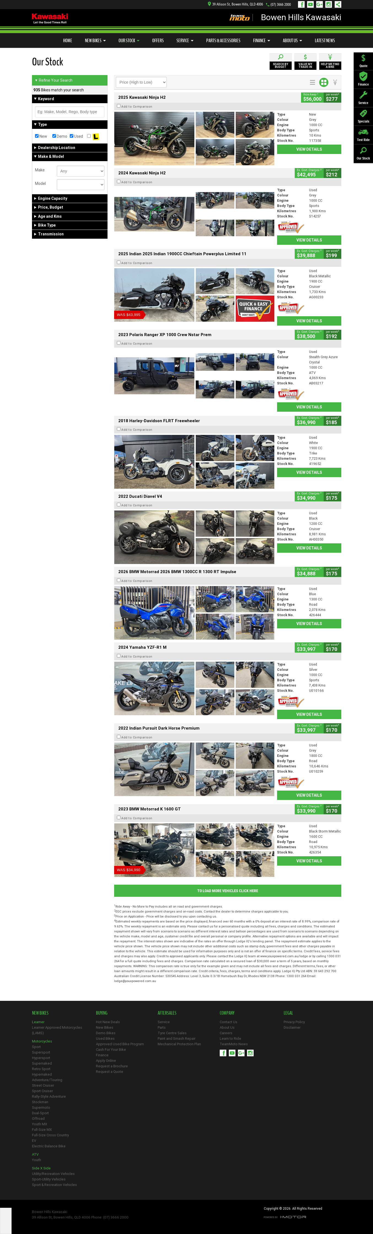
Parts (162, 1027)
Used (76, 136)
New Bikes (95, 40)
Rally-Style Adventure (49, 1096)
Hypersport (41, 1057)
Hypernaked (42, 1074)
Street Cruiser (43, 1085)
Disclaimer (292, 1027)
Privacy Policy (294, 1022)
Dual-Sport (40, 1113)
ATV (35, 1154)
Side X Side (41, 1168)
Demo (59, 136)
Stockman (40, 1102)
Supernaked (42, 1063)
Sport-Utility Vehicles (49, 1179)
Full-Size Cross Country (50, 1135)
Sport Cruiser (42, 1091)
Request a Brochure (112, 1066)
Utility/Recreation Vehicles (53, 1173)
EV (34, 1140)
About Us (292, 40)
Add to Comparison (136, 106)
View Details (309, 149)
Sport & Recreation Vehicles (54, 1184)
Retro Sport (41, 1069)
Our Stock (129, 40)
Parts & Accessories (223, 40)
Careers (226, 1033)
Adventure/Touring (47, 1080)
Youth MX (39, 1124)
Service (185, 40)
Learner (38, 1022)
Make (40, 169)
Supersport (41, 1052)
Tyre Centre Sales (172, 1033)
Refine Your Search (54, 80)
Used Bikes (105, 1038)
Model (40, 183)
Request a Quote (109, 1071)
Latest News (325, 40)
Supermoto (41, 1107)
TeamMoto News (234, 1044)
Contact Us (228, 1022)
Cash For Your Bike (111, 1049)
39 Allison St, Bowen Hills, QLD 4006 (235, 4)
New (41, 136)
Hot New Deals (108, 1022)
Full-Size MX (42, 1129)
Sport (36, 1046)
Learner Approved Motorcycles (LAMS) (57, 1030)
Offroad (38, 1118)
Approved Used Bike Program (120, 1044)
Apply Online (106, 1060)
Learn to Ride (230, 1038)
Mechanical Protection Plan (179, 1044)
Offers (158, 40)
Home (67, 40)
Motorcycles (42, 1041)
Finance (261, 40)
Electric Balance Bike (49, 1146)
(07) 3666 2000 (280, 4)
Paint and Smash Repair (176, 1038)
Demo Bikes (106, 1033)
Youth (36, 1160)
